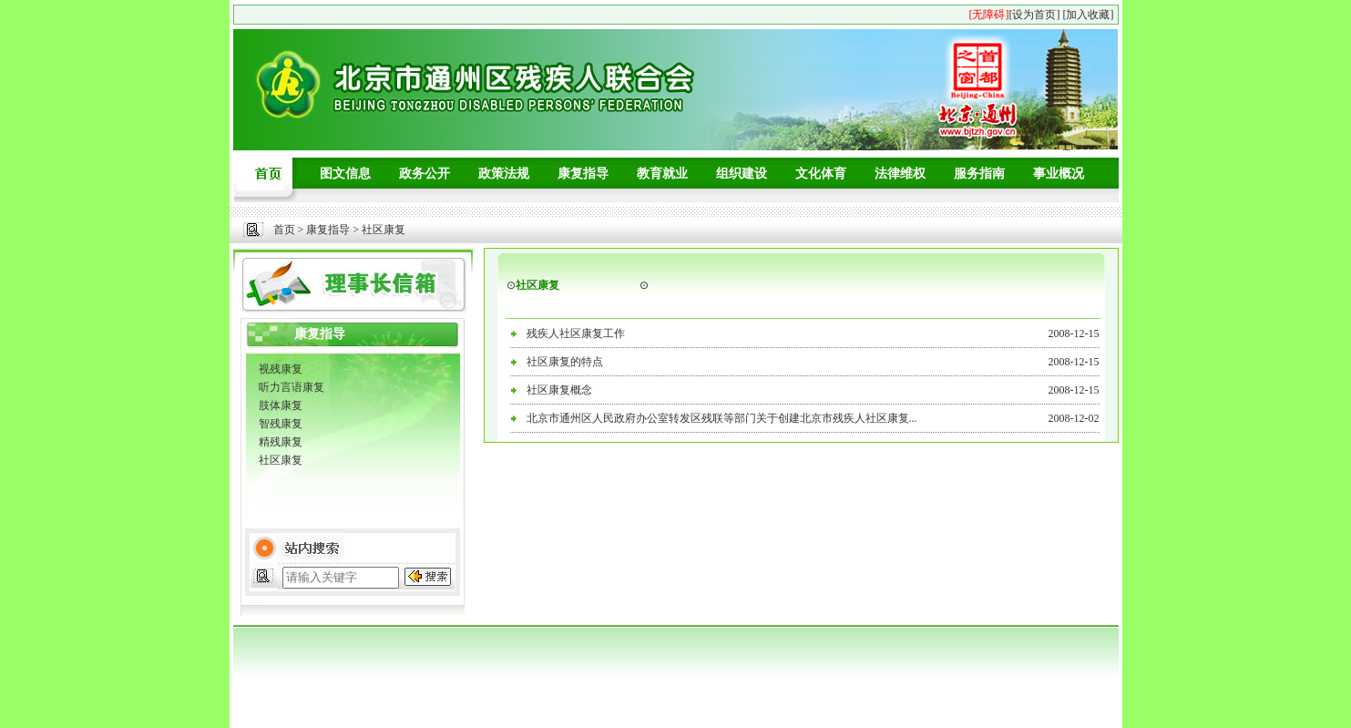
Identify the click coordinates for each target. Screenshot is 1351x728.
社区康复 (280, 460)
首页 (284, 229)
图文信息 (345, 173)
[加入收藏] (1088, 14)
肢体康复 (280, 405)
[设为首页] (1034, 14)
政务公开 (424, 173)
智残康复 (280, 423)
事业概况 (1058, 173)
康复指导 (583, 173)
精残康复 (280, 442)
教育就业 (662, 173)
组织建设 (741, 173)
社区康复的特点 (565, 361)
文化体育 (820, 173)
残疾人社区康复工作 (576, 333)
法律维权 (900, 173)
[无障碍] (989, 14)
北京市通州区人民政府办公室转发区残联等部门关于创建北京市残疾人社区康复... (722, 418)
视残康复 (280, 369)
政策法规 (503, 173)
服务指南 (979, 173)
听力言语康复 (291, 387)
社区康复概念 (559, 390)
